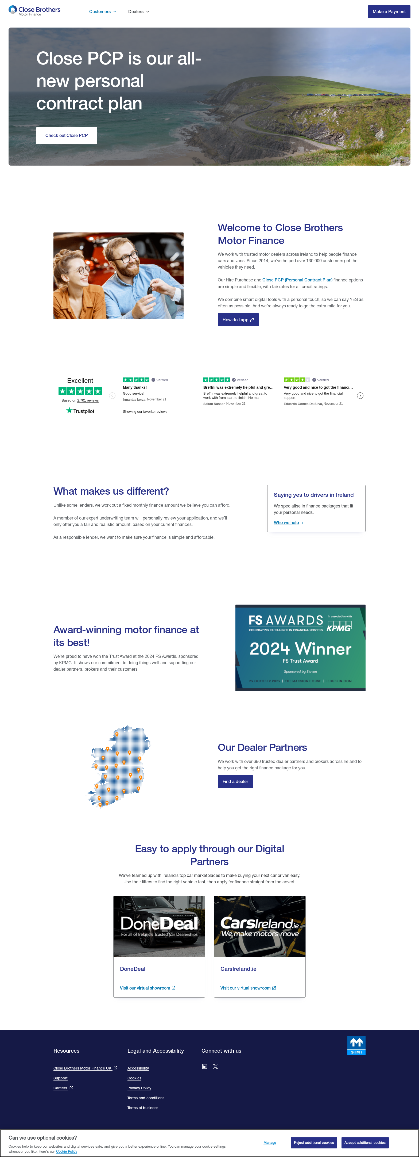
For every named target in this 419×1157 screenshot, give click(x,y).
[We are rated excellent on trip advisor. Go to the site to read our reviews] (209, 383)
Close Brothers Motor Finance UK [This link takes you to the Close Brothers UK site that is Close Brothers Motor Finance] (82, 1068)
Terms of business (142, 1108)
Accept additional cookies (365, 1142)
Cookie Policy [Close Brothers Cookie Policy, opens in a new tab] (66, 1151)
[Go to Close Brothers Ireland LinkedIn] (204, 1067)
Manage (269, 1142)
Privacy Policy (139, 1088)
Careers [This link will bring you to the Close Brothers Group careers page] (60, 1088)
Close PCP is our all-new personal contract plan (119, 80)
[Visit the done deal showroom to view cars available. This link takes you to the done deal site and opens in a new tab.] (148, 988)
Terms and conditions (145, 1098)
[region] (209, 1143)
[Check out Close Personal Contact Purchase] (66, 135)
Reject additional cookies (314, 1142)
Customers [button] (100, 11)
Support (60, 1078)
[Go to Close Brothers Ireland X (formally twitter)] (215, 1067)
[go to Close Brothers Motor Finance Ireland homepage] (34, 11)
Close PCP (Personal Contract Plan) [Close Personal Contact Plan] (297, 279)
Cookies (134, 1078)
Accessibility (138, 1068)
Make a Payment (389, 11)
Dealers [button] (135, 11)
